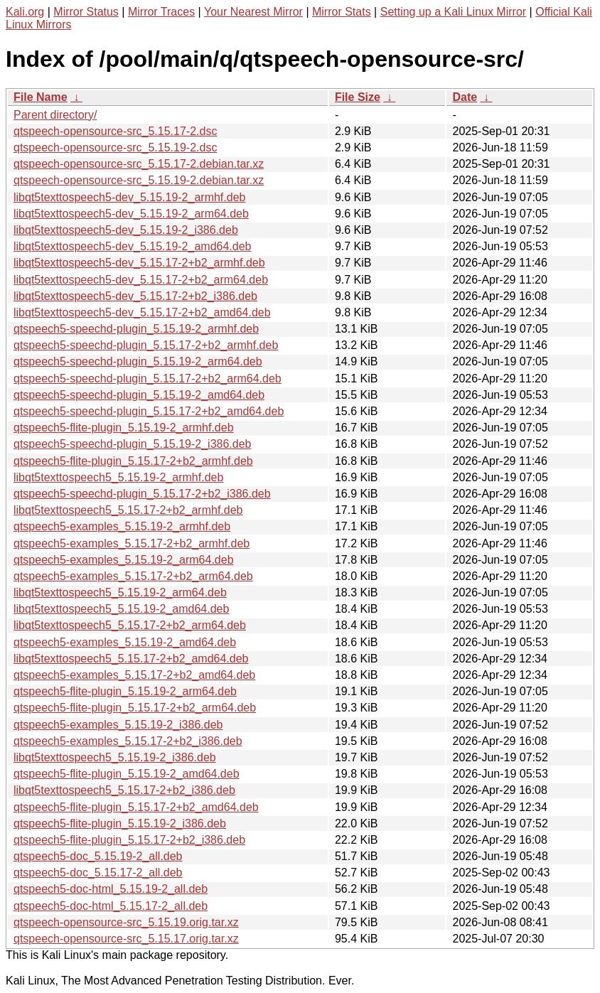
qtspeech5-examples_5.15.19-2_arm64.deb (124, 560)
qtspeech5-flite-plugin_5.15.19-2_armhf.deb (124, 428)
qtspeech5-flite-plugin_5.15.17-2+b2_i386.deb (129, 840)
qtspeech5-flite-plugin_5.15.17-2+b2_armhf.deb (133, 461)
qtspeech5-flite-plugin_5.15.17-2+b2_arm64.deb (135, 708)
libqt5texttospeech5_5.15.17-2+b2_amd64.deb (131, 659)
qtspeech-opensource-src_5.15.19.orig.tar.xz (126, 922)
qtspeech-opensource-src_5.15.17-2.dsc (115, 131)
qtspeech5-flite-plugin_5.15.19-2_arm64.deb (125, 691)
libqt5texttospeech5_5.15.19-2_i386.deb (115, 757)
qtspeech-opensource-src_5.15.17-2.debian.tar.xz (139, 164)
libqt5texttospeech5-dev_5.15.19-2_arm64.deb (131, 214)
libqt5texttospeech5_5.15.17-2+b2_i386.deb (124, 790)
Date (464, 97)
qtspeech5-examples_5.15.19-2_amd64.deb (125, 642)
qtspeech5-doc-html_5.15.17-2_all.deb (111, 906)
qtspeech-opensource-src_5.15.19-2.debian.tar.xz (139, 180)
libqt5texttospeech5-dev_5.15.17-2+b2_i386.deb (135, 296)
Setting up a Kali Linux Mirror (453, 12)
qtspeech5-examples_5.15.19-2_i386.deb (118, 725)
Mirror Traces (161, 12)
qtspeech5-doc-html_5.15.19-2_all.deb (111, 889)
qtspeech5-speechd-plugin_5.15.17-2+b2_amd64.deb (149, 411)
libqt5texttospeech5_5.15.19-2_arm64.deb (120, 592)
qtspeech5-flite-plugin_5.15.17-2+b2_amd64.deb (136, 807)
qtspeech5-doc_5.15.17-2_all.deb (98, 872)
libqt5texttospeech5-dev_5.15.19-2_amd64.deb (132, 246)
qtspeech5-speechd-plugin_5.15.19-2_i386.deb (132, 444)
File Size (357, 97)
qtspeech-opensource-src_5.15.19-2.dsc (115, 147)
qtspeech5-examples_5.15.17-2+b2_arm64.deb (133, 576)
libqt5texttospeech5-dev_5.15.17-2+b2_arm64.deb (141, 280)
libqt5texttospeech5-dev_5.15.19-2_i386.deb (126, 230)
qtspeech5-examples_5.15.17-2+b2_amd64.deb (134, 675)
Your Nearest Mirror (253, 12)
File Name (41, 97)
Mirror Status (86, 12)
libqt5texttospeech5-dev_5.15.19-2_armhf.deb (129, 197)
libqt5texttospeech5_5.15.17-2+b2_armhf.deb (128, 510)
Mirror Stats (341, 12)
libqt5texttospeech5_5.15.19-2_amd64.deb (121, 609)
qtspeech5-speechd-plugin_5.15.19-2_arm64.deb (138, 361)
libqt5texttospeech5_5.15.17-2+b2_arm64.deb (130, 625)
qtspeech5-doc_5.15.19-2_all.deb (98, 856)
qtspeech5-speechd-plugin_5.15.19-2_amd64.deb (139, 395)
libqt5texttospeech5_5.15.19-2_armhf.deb (118, 477)
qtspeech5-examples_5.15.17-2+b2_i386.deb (128, 741)
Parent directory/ (55, 115)
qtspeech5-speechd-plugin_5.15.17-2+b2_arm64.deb (148, 378)
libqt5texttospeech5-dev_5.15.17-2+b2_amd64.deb (142, 312)
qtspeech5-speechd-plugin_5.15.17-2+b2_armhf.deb (146, 345)
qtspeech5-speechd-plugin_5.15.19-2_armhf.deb (136, 329)
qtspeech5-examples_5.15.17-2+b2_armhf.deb (132, 543)
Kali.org (25, 12)
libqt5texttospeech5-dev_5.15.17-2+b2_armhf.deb (139, 263)
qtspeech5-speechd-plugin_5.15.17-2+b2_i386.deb (142, 494)
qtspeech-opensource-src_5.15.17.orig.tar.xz (126, 939)
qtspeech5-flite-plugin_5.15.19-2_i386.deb (120, 823)
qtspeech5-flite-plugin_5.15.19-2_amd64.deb (127, 774)
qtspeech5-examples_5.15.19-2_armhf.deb (122, 526)
